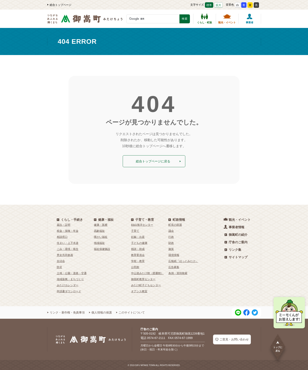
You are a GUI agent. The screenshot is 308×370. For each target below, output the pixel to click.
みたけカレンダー (67, 284)
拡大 (218, 5)
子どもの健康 (139, 242)
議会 (171, 230)
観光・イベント (227, 19)
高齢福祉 (99, 230)
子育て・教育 (142, 219)
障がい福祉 (100, 236)
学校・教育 (138, 260)
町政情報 (176, 219)
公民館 (135, 266)
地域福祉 (99, 242)
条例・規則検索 (177, 272)
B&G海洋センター (142, 224)
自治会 (61, 260)
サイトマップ (236, 256)
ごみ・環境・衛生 (67, 248)
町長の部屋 (175, 224)
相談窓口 (62, 236)
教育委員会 (138, 254)
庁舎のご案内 (236, 241)
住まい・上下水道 (67, 242)
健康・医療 (100, 224)
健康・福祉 (104, 219)
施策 (171, 248)
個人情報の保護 (100, 312)
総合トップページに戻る (158, 161)
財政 (171, 242)
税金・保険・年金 (67, 230)
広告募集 (173, 266)
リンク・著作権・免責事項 (66, 312)
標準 (209, 5)
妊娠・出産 (138, 236)
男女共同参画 (65, 254)
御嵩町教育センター (143, 278)
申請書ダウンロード (69, 290)
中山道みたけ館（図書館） (147, 272)
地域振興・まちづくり (70, 278)
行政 (171, 236)
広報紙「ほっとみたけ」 (183, 260)
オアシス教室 (139, 290)
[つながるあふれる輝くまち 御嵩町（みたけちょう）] (84, 21)
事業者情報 (234, 226)
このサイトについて (130, 312)
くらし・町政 (204, 19)
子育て (135, 230)
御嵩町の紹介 (236, 234)
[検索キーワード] (152, 18)
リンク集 (233, 249)
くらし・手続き (70, 219)
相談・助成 (138, 248)
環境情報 (173, 254)
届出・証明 (63, 224)
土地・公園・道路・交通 (72, 272)
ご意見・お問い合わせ (232, 339)
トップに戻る (278, 346)
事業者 (249, 19)
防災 (59, 266)
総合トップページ (59, 4)
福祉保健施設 (102, 248)
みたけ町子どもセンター (146, 284)
